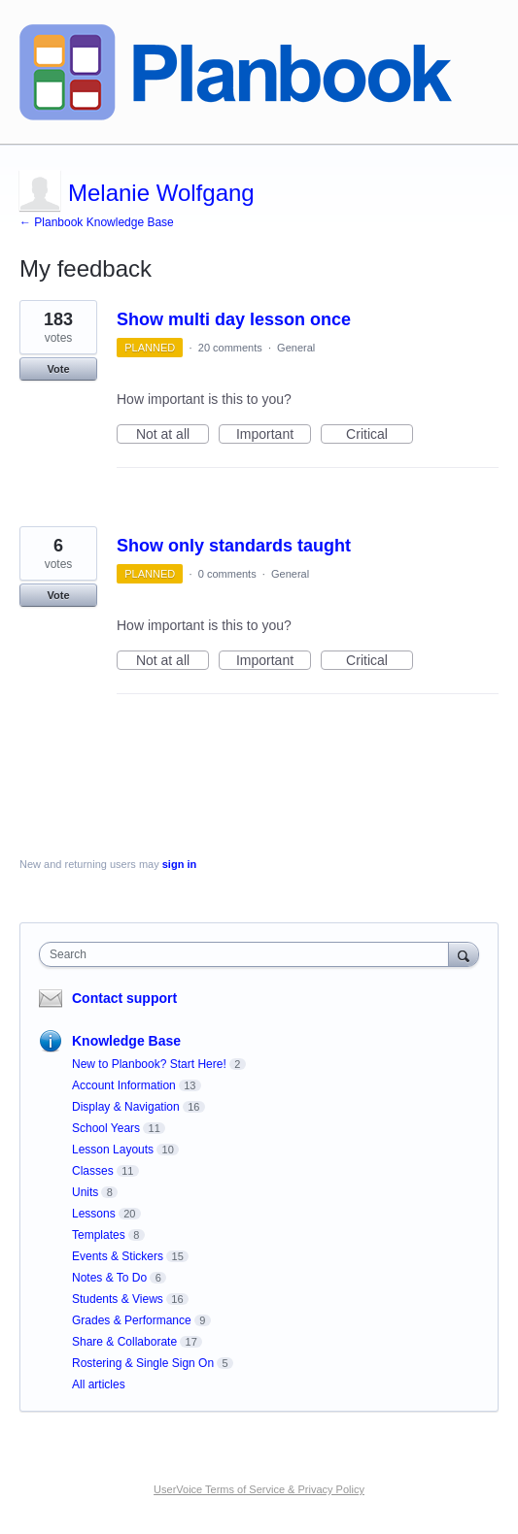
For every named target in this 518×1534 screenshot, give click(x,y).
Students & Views (117, 1299)
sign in (179, 864)
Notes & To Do (109, 1277)
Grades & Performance (131, 1320)
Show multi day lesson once (234, 319)
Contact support (124, 998)
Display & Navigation (126, 1107)
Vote (58, 369)
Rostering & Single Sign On (143, 1363)
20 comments (230, 347)
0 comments (227, 574)
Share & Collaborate (124, 1342)
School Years (106, 1128)
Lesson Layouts (113, 1149)
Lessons (94, 1213)
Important (273, 435)
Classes (93, 1171)
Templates (98, 1235)
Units (85, 1192)
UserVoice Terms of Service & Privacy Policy (259, 1489)
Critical (379, 435)
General (296, 347)
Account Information (124, 1085)
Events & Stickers (117, 1256)
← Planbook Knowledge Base (96, 222)
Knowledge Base (126, 1041)
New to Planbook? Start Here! (149, 1064)
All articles (98, 1384)
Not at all (172, 435)
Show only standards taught (234, 545)
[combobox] (248, 954)
